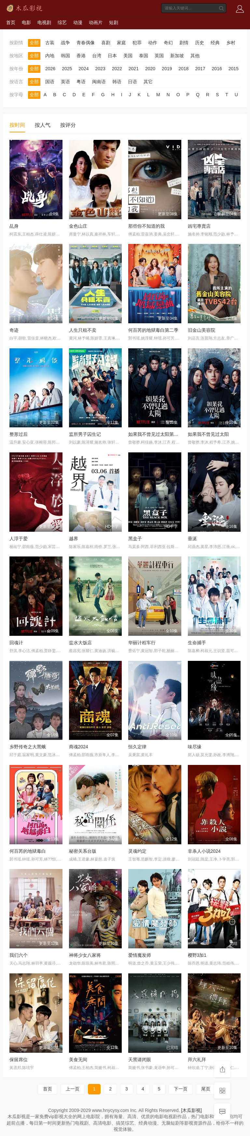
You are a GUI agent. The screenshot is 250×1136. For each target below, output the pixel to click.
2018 (183, 68)
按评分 (68, 125)
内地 (49, 55)
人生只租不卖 (82, 330)
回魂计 (16, 642)
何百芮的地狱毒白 (27, 851)
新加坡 (177, 55)
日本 (112, 55)
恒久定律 (137, 746)
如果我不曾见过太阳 (208, 434)
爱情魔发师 (139, 955)
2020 (150, 68)
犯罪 (137, 42)
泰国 (143, 55)
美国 (127, 55)
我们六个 (18, 955)
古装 (49, 42)
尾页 (205, 1088)
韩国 (65, 55)
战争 (65, 42)
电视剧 (44, 22)
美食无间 (78, 1059)
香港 (81, 55)
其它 (148, 81)
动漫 (77, 22)
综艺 (62, 22)
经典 (215, 42)
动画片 (96, 22)
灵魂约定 (137, 851)
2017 (200, 68)
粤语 (81, 81)
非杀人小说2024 (204, 851)
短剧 (113, 22)
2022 (117, 68)
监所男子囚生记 (85, 434)
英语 (65, 81)
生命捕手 (197, 642)
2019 (167, 68)
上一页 (72, 1088)
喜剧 (105, 42)
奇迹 (14, 330)
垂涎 (192, 538)
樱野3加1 (197, 955)
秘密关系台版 (82, 851)
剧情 (183, 42)
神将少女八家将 (85, 955)
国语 (49, 81)
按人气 (42, 125)
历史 (199, 42)
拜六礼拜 (197, 1059)
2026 (50, 68)
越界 (73, 538)
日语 (132, 81)
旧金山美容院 (201, 330)
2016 (217, 68)
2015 (234, 68)
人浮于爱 (18, 538)
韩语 (116, 81)
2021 (134, 68)
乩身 (14, 226)
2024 (83, 68)
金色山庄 (78, 226)
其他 (195, 55)
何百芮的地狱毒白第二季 (153, 330)
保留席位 (18, 1059)
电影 (26, 22)
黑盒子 (135, 538)
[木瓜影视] (191, 1110)
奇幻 (168, 42)
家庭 (121, 42)
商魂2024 (78, 746)
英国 (159, 55)
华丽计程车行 (142, 642)
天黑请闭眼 (139, 1059)
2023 (100, 68)
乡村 (230, 42)
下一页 (181, 1088)
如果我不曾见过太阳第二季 (155, 434)
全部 (34, 42)
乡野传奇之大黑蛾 (27, 746)
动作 (152, 42)
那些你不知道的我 (146, 226)
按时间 (17, 125)
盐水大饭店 (80, 642)
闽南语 (99, 81)
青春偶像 (85, 42)
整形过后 (18, 434)
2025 (67, 68)
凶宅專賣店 (199, 226)
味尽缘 (194, 746)
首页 (10, 22)
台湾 (96, 55)
